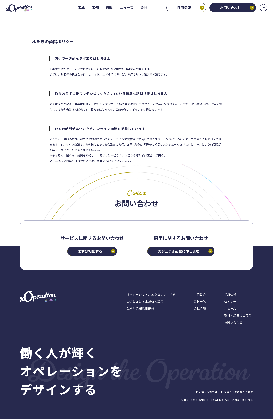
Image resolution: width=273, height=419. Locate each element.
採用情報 (181, 10)
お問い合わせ (227, 10)
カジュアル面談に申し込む (179, 251)
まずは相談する (90, 251)
